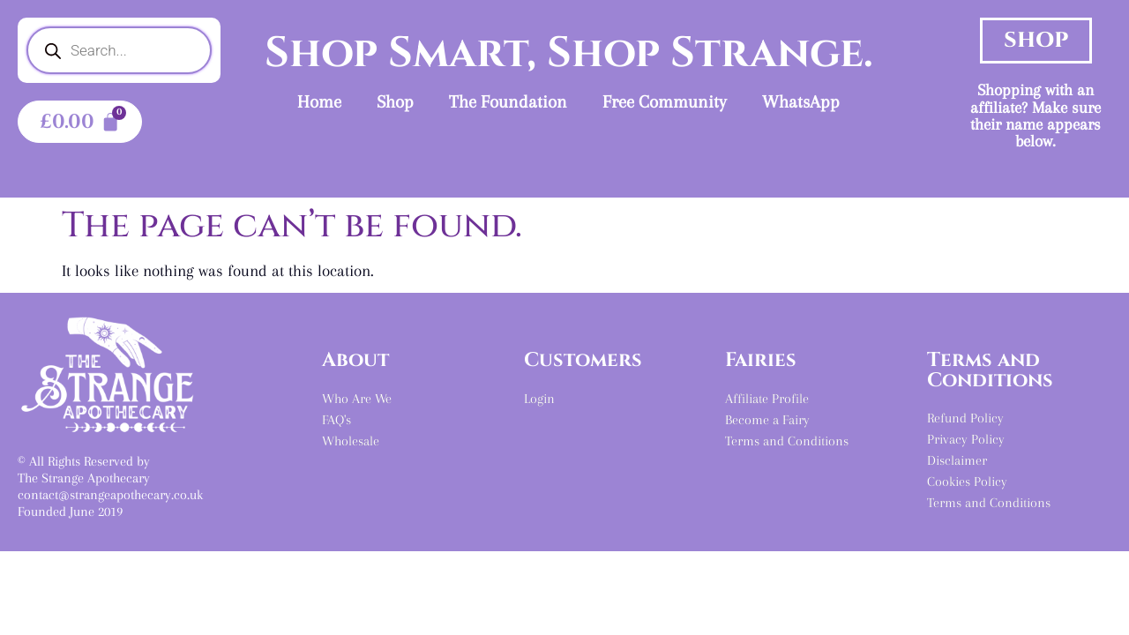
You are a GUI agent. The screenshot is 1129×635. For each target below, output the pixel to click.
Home (319, 102)
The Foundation (508, 102)
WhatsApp (801, 102)
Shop (395, 102)
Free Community (664, 102)
